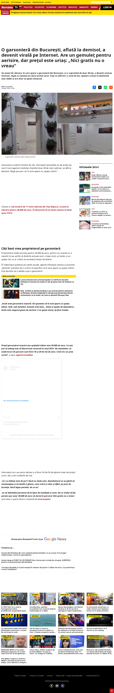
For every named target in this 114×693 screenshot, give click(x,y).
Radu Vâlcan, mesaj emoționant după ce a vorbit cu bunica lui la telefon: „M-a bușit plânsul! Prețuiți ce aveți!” (102, 177)
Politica (28, 7)
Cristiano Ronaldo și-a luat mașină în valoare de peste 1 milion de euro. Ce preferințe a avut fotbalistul (38, 568)
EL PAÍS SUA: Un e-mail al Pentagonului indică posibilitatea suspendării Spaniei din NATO (14, 609)
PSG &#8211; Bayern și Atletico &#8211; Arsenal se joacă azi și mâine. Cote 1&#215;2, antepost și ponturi (14, 660)
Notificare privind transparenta (57, 681)
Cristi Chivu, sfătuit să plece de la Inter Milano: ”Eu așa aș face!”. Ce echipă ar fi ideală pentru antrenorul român (42, 652)
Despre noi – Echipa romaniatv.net (69, 676)
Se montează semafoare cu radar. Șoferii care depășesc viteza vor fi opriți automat (98, 609)
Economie (51, 7)
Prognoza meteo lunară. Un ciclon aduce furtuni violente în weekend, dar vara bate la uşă (51, 12)
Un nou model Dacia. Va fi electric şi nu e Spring (97, 629)
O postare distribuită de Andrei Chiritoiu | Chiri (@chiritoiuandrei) (31, 435)
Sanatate (83, 7)
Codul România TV (93, 676)
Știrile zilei (5, 2)
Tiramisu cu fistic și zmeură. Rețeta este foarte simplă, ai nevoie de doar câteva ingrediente (101, 213)
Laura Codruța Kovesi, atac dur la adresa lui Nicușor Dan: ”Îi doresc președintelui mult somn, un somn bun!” (71, 652)
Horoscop (27, 2)
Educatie (72, 7)
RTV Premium (16, 2)
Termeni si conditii (37, 676)
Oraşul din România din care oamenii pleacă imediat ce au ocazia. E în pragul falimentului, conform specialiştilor (33, 554)
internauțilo (44, 499)
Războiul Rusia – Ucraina (42, 2)
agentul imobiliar (24, 355)
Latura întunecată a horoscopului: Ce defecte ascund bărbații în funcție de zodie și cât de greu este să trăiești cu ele (47, 282)
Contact (50, 676)
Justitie (62, 7)
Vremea (94, 7)
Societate (39, 7)
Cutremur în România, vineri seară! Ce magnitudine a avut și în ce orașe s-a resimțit (101, 225)
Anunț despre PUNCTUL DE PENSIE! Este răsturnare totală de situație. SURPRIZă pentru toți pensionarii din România (35, 561)
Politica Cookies (20, 676)
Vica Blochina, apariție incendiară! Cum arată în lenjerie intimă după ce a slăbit (43, 609)
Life (93, 172)
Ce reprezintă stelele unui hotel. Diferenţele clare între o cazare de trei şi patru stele (14, 630)
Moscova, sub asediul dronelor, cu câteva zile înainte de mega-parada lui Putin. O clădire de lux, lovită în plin (100, 652)
